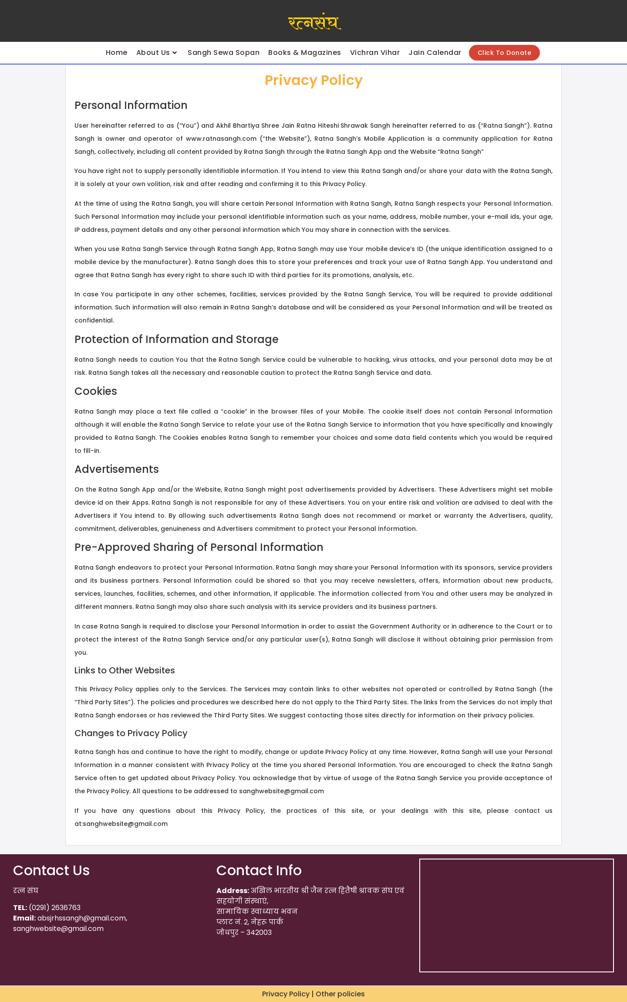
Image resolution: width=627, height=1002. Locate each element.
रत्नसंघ (313, 23)
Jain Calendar (435, 53)
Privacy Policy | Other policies (313, 994)
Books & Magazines (304, 53)
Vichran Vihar (375, 53)
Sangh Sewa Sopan (224, 53)
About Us (156, 53)
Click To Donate (505, 52)
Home (117, 53)
